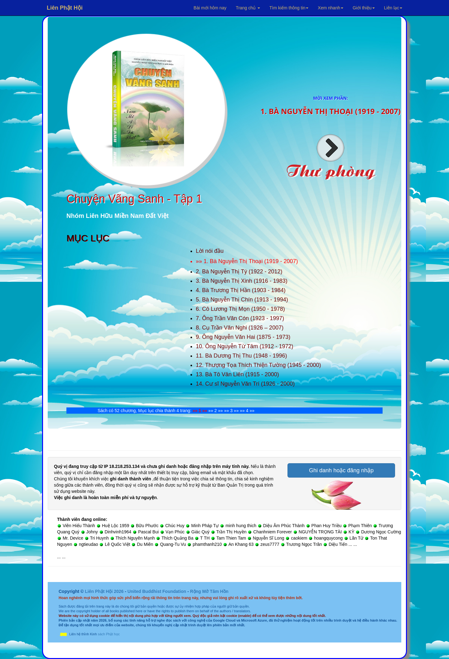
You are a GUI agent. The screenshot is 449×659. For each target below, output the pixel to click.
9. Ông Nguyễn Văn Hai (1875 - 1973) (243, 337)
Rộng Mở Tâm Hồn (209, 591)
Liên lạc (393, 7)
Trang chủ (248, 7)
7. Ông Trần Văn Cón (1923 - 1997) (240, 318)
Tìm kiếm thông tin (288, 7)
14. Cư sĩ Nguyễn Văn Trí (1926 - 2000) (245, 384)
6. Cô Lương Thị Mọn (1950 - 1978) (240, 309)
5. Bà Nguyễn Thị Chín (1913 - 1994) (242, 299)
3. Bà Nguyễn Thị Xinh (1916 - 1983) (241, 281)
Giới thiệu (364, 7)
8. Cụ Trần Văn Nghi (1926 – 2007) (239, 328)
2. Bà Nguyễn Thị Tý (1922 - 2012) (239, 271)
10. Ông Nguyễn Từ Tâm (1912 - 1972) (244, 346)
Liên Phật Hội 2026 (105, 591)
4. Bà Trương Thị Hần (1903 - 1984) (241, 290)
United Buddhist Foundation (157, 591)
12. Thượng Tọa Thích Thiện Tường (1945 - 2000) (258, 365)
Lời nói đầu (210, 251)
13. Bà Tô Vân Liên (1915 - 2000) (237, 374)
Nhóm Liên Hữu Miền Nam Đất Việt (117, 215)
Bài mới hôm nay (210, 7)
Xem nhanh (330, 7)
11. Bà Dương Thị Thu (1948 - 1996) (241, 356)
